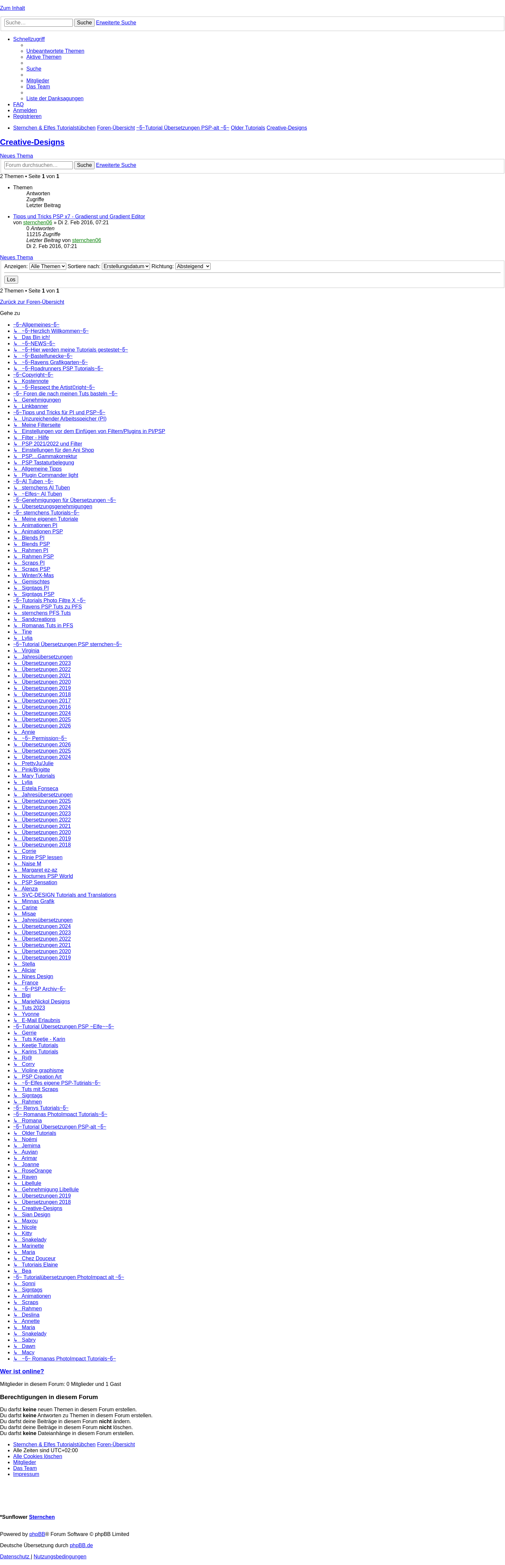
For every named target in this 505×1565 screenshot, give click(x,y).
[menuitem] (55, 51)
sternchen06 (37, 222)
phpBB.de (81, 1545)
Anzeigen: (35, 266)
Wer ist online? (22, 1371)
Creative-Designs (32, 142)
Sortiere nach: (109, 266)
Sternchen (42, 1517)
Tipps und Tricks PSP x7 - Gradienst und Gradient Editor (79, 216)
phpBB (37, 1534)
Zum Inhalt (12, 8)
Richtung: (181, 266)
